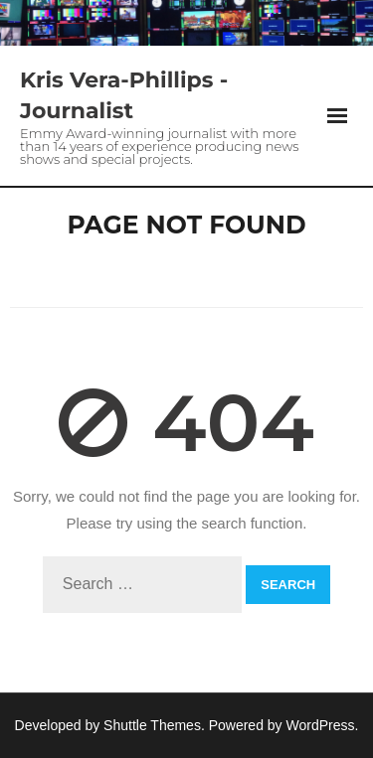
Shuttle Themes (152, 725)
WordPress (320, 725)
